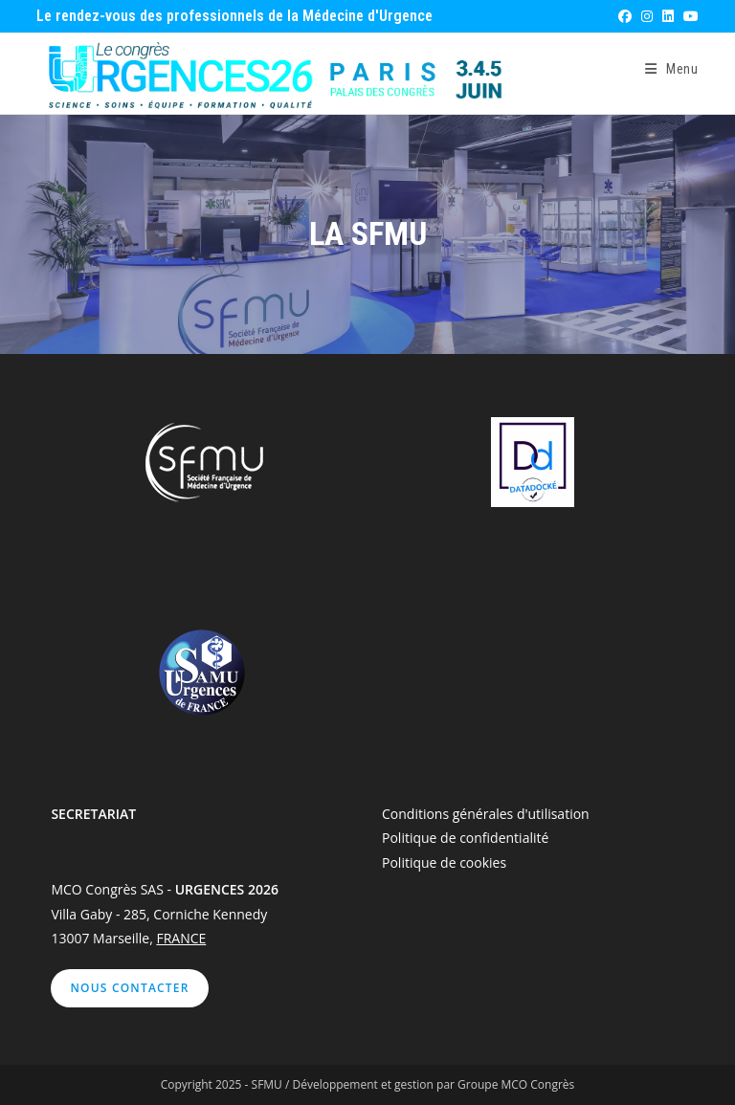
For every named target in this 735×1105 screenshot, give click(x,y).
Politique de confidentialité (465, 838)
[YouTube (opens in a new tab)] (688, 16)
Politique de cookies (444, 862)
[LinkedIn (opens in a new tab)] (667, 16)
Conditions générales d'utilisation (486, 814)
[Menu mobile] (672, 69)
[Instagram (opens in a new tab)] (646, 16)
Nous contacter (129, 988)
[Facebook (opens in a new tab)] (623, 16)
